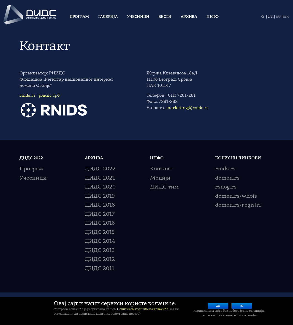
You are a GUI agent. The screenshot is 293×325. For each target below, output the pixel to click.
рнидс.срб (49, 95)
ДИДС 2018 (100, 205)
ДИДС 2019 (100, 196)
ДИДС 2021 (100, 178)
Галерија (108, 17)
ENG (286, 17)
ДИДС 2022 (100, 169)
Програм (79, 17)
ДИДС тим (164, 187)
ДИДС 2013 (100, 250)
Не (241, 305)
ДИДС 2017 (100, 214)
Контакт (161, 169)
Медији (160, 178)
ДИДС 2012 (100, 259)
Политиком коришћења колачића (142, 309)
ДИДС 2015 (100, 232)
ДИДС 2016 (100, 223)
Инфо (212, 17)
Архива (189, 17)
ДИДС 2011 (99, 268)
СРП (271, 17)
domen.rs (227, 178)
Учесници (138, 17)
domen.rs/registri (238, 205)
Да (218, 305)
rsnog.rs (225, 187)
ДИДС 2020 (100, 187)
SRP (278, 17)
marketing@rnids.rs (187, 108)
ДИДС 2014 (100, 241)
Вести (164, 17)
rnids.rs (27, 95)
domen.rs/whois (236, 196)
